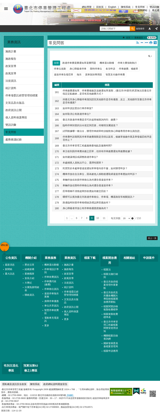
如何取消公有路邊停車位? (76, 114)
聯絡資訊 (29, 295)
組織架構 (29, 269)
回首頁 (100, 7)
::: (2, 34)
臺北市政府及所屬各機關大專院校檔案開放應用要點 (111, 297)
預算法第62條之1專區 (30, 368)
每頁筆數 (115, 218)
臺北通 (155, 10)
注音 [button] (155, 43)
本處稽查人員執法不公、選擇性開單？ (83, 162)
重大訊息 (10, 273)
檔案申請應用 (111, 351)
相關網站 (142, 10)
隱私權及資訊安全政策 (14, 384)
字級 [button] (149, 28)
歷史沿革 (29, 264)
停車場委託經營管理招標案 (21, 95)
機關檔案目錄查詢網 (111, 337)
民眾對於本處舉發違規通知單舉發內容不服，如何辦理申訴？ (95, 168)
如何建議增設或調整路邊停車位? (80, 157)
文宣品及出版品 (14, 102)
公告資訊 (11, 257)
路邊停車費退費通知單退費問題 (79, 63)
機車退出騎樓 (107, 63)
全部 (56, 63)
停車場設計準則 (51, 271)
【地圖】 (70, 395)
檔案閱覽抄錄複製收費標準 (111, 308)
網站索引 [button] (6, 8)
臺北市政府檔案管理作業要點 (111, 284)
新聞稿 (8, 269)
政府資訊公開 (13, 110)
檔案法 (107, 269)
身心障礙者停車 (78, 68)
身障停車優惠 (51, 301)
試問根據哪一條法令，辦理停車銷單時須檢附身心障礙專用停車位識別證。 (102, 131)
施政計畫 (10, 51)
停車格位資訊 (51, 289)
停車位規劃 (60, 68)
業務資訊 (14, 42)
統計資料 (10, 88)
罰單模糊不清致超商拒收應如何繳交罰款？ (85, 191)
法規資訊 (10, 80)
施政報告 (10, 58)
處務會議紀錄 (13, 139)
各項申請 (110, 68)
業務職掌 (29, 273)
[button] (132, 218)
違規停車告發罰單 (63, 74)
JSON (146, 43)
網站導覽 (86, 7)
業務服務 (50, 257)
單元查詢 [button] (150, 56)
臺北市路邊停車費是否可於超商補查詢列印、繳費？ (90, 119)
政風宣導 (10, 73)
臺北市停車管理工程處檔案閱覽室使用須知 (111, 326)
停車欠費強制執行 (127, 63)
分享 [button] (156, 28)
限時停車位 (96, 68)
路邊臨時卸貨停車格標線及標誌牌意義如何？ (87, 202)
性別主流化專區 (11, 368)
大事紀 (28, 282)
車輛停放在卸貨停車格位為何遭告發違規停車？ (88, 179)
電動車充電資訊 (51, 319)
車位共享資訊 (51, 305)
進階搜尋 (140, 28)
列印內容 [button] (151, 43)
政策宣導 (10, 66)
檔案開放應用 (109, 260)
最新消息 (10, 264)
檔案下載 (90, 257)
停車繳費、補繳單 (128, 68)
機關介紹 (31, 257)
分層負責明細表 (32, 289)
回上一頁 (152, 238)
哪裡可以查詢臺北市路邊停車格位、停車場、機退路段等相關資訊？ (99, 197)
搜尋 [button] (132, 28)
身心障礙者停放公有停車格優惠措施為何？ (85, 208)
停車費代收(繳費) (50, 283)
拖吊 (79, 74)
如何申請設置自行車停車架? (78, 108)
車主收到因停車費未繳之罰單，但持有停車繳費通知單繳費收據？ (97, 151)
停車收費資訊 (51, 277)
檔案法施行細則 (111, 275)
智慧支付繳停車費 (115, 74)
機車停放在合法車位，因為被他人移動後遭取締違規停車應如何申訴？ (100, 174)
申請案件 (149, 257)
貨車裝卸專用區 (93, 74)
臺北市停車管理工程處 (42, 9)
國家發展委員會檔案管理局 (111, 345)
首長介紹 (29, 278)
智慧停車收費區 (51, 312)
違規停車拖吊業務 (51, 295)
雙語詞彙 (154, 7)
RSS (138, 43)
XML (142, 43)
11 (104, 218)
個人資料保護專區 (16, 117)
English (112, 7)
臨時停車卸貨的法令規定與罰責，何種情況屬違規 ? (90, 125)
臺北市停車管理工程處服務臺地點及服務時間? (87, 145)
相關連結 (129, 257)
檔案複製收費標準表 (111, 315)
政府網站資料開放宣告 (55, 384)
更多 (46, 325)
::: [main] (48, 34)
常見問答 (140, 7)
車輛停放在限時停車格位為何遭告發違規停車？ (88, 185)
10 (97, 218)
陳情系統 (126, 7)
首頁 (128, 37)
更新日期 (5, 410)
